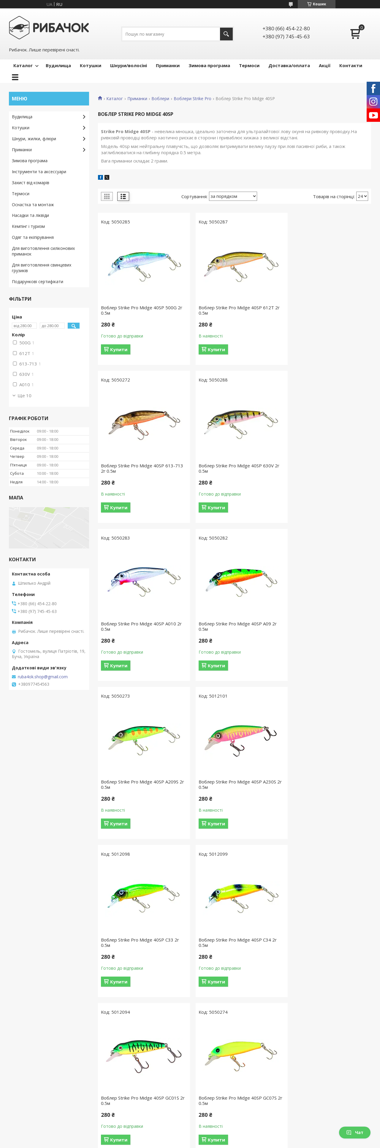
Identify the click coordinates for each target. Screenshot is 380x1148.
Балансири (300, 1079)
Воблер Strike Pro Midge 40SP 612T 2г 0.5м (234, 310)
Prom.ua (220, 1136)
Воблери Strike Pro (192, 98)
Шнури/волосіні (128, 65)
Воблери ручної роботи (313, 1062)
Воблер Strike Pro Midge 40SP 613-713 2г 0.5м (324, 310)
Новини (19, 1088)
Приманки (168, 65)
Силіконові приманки (310, 1114)
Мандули (298, 1088)
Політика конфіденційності (246, 1142)
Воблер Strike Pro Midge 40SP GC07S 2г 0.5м (326, 784)
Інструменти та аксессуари (39, 171)
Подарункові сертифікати (37, 281)
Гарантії (112, 1070)
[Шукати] (226, 34)
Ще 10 (24, 395)
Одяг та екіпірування (33, 237)
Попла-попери (303, 1096)
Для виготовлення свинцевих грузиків (41, 267)
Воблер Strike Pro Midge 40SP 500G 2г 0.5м (141, 310)
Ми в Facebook (27, 1096)
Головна (20, 1053)
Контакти (350, 65)
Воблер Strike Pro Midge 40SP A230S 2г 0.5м (232, 626)
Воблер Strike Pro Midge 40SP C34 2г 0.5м (140, 784)
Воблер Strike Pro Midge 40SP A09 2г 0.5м (326, 468)
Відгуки (19, 1079)
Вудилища (58, 65)
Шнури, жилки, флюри (34, 138)
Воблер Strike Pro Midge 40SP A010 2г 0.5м (234, 468)
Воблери (160, 98)
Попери (296, 1105)
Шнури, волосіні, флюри (221, 1070)
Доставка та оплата (124, 1062)
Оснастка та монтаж (33, 204)
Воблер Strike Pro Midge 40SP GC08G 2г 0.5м (140, 942)
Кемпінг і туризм (28, 226)
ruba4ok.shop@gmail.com (43, 676)
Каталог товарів (120, 1053)
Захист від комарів (30, 182)
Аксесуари (207, 1096)
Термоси (249, 65)
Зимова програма (209, 65)
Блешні (296, 1070)
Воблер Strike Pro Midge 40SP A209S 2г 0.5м (139, 626)
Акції (324, 65)
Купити (118, 349)
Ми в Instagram (27, 1105)
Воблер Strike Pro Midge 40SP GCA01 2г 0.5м (233, 942)
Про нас (20, 1062)
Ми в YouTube (26, 1114)
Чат (354, 1132)
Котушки (90, 65)
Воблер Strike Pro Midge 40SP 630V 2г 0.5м (141, 468)
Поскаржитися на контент (196, 1142)
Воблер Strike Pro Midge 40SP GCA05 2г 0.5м (326, 942)
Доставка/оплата (289, 65)
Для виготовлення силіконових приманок (43, 251)
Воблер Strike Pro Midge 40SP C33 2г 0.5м (326, 626)
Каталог (23, 65)
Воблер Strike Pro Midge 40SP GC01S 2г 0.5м (233, 784)
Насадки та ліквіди (30, 215)
